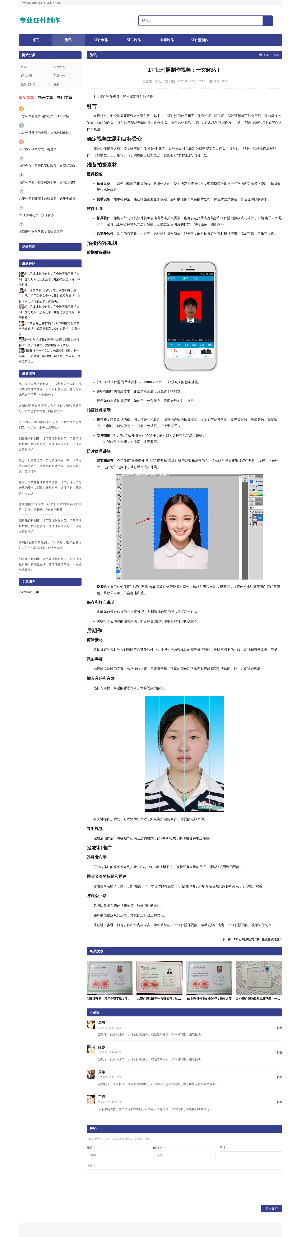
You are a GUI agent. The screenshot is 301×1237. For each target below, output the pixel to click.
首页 (35, 40)
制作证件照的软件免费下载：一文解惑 (261, 998)
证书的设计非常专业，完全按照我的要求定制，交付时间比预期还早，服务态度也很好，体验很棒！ (49, 279)
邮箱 (157, 1147)
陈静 (101, 1047)
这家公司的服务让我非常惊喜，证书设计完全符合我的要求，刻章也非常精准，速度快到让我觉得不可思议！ (50, 488)
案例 (56, 84)
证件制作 (101, 40)
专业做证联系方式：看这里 (37, 149)
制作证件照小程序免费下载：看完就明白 (47, 182)
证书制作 (134, 40)
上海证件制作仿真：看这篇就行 (41, 231)
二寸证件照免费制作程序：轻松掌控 (44, 116)
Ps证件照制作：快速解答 (36, 215)
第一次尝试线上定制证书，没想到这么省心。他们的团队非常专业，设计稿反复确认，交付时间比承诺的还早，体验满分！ (49, 296)
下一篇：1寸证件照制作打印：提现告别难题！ (252, 939)
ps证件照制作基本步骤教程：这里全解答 (47, 198)
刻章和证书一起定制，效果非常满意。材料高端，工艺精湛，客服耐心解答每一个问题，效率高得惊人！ (49, 356)
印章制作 (167, 40)
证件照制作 (199, 40)
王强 (101, 1097)
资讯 (68, 40)
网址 (223, 1147)
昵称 (91, 1147)
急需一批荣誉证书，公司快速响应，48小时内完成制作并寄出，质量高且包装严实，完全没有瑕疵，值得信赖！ (50, 466)
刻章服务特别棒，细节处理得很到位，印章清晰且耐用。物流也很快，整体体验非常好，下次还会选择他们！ (50, 444)
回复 (279, 1027)
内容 (91, 1165)
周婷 (101, 1072)
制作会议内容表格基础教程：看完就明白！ (48, 165)
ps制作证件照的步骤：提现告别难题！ (45, 132)
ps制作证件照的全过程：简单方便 (209, 998)
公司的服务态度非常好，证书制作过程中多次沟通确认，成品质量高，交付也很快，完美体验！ (49, 329)
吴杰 (101, 1022)
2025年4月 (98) (29, 592)
